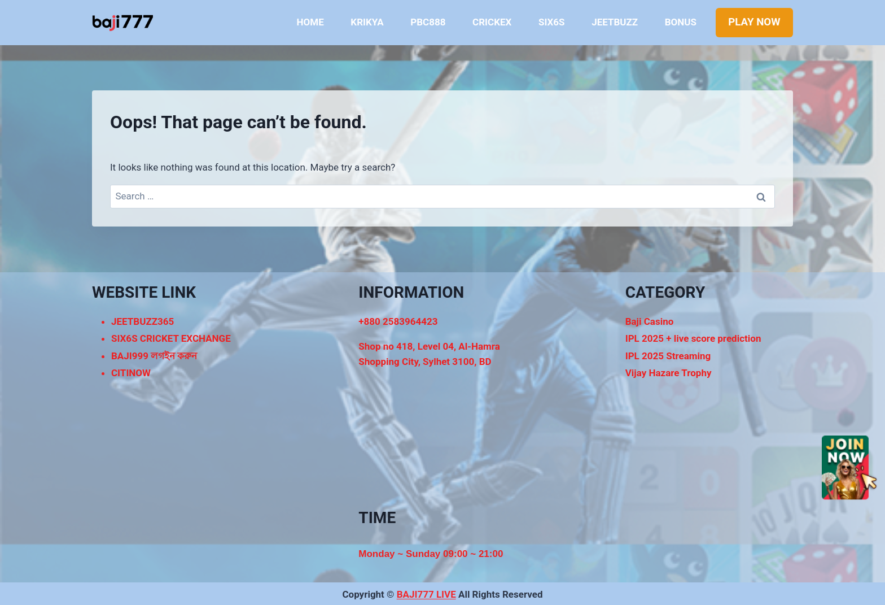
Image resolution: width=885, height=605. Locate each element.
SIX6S (551, 22)
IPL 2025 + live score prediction (693, 338)
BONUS (680, 22)
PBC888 (427, 22)
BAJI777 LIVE (426, 594)
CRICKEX (491, 22)
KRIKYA (367, 22)
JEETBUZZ (615, 22)
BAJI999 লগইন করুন (154, 356)
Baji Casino (649, 321)
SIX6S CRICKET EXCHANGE (171, 338)
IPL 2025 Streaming (668, 356)
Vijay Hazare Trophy (668, 372)
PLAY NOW (754, 22)
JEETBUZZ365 (142, 321)
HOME (310, 22)
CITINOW (131, 372)
